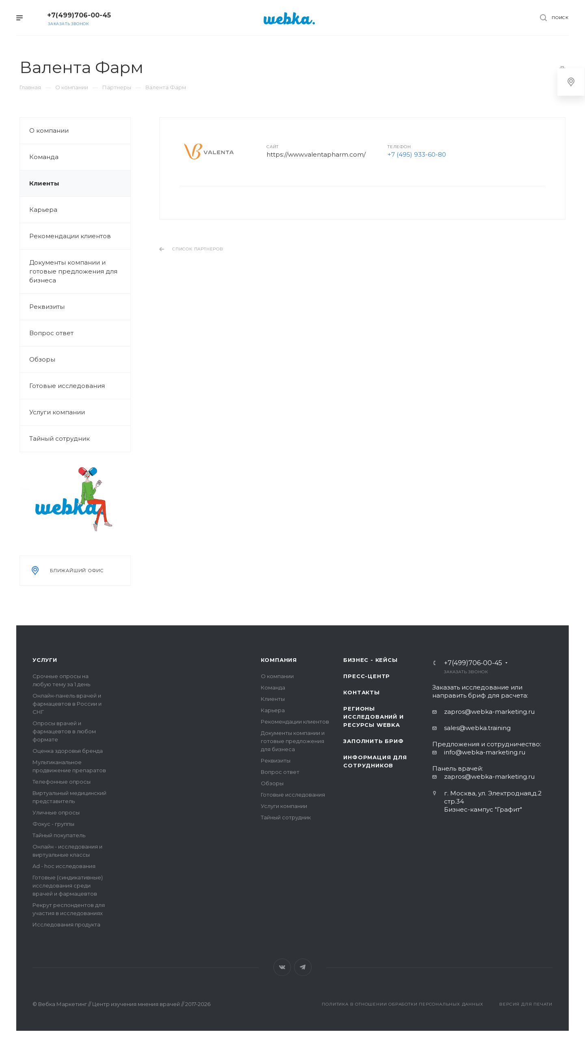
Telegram (303, 967)
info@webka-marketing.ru (484, 752)
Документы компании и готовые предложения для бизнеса (73, 271)
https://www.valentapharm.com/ (316, 154)
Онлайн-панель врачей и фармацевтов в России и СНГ (67, 703)
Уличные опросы (56, 812)
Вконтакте (282, 967)
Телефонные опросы (61, 781)
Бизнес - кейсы (370, 660)
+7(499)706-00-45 (79, 15)
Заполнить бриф (373, 741)
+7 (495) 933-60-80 (417, 154)
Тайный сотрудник (59, 438)
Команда (43, 157)
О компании (49, 130)
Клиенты (44, 183)
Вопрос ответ (51, 333)
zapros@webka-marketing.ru (489, 711)
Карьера (43, 209)
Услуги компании (57, 412)
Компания (279, 660)
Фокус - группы (53, 824)
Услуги (44, 660)
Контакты (361, 692)
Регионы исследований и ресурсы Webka (373, 716)
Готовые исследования (67, 386)
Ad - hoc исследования (63, 866)
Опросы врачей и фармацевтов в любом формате (64, 731)
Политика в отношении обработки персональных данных (402, 1004)
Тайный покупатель (58, 835)
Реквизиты (47, 306)
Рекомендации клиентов (70, 236)
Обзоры (42, 359)
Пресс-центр (366, 676)
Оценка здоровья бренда (67, 751)
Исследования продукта (66, 924)
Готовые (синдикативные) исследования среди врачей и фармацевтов (67, 885)
